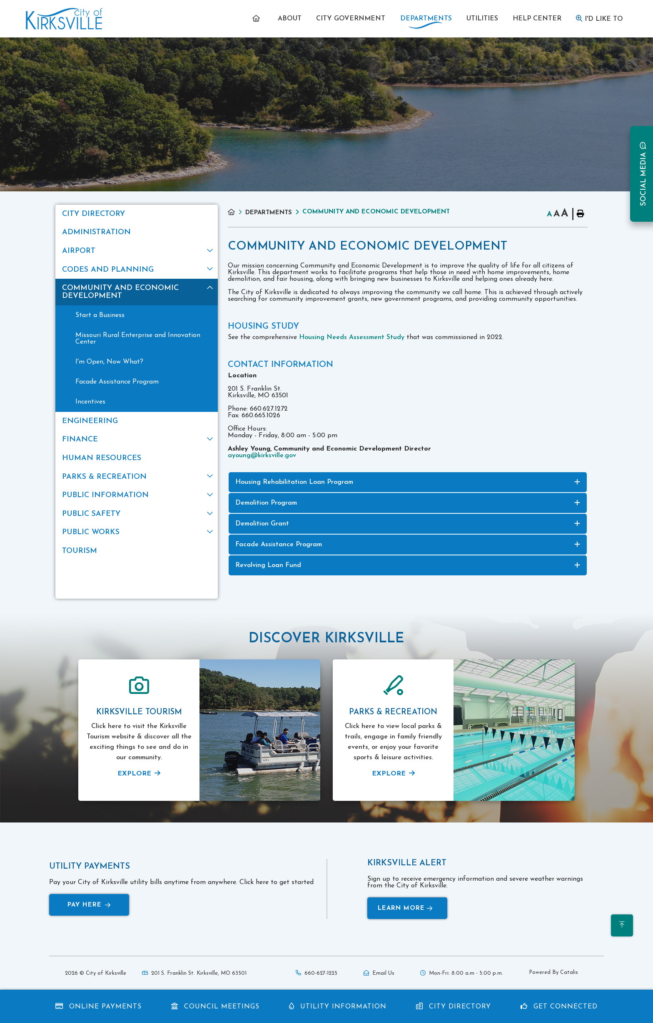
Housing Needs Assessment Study (351, 337)
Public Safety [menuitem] (91, 514)
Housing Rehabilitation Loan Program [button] (294, 482)
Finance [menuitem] (80, 439)
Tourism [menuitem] (79, 551)
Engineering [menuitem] (90, 421)
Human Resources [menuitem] (101, 458)
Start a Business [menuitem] (100, 315)
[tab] (408, 482)
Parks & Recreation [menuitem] (104, 477)
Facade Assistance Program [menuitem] (117, 382)
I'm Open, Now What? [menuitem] (109, 362)
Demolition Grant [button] (262, 523)
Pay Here (89, 905)
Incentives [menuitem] (90, 402)
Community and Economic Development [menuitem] (120, 292)
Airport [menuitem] (78, 251)
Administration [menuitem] (96, 232)
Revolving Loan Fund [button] (268, 565)
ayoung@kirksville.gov (262, 455)
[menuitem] (257, 18)
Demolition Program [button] (266, 503)
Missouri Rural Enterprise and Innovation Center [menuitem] (137, 338)
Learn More (405, 908)
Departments (268, 213)
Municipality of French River (64, 19)
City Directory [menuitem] (93, 214)
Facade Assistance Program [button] (278, 544)
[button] (210, 250)
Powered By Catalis (553, 972)
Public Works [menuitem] (91, 532)
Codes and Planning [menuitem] (108, 270)
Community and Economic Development (376, 212)
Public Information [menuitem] (105, 495)
